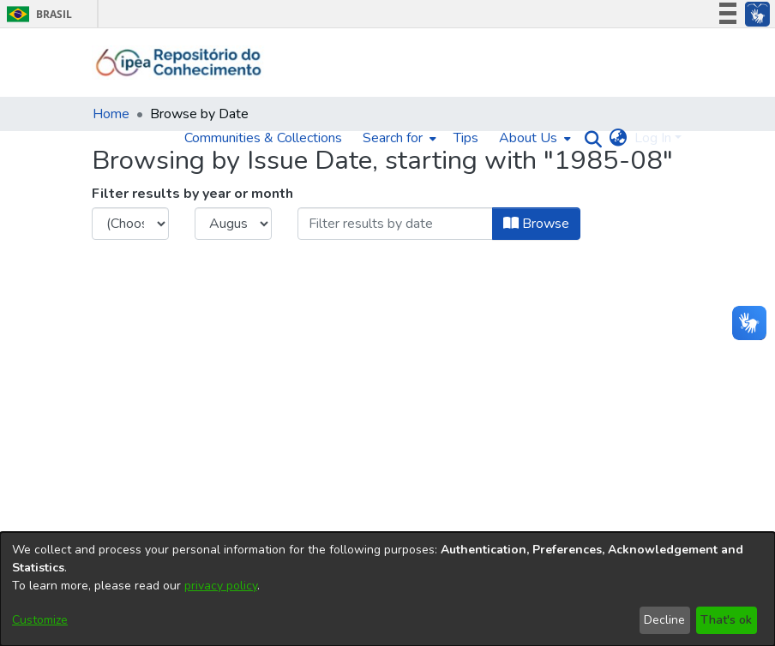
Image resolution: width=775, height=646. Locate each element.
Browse (536, 223)
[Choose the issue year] (130, 223)
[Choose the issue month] (233, 223)
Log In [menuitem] (652, 138)
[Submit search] (589, 138)
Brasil (36, 14)
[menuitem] (397, 138)
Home (111, 114)
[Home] (179, 62)
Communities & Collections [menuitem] (263, 138)
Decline (664, 620)
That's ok (726, 620)
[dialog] (387, 589)
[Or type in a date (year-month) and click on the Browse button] (395, 223)
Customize (40, 620)
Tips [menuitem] (466, 138)
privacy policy (220, 585)
